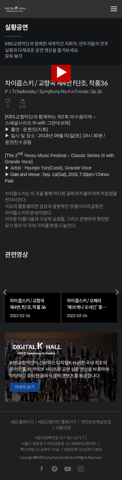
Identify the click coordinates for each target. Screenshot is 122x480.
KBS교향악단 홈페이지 (57, 422)
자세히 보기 (24, 387)
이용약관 (63, 428)
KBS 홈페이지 (22, 422)
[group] (32, 292)
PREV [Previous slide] (5, 292)
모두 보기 (13, 56)
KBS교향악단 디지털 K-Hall (37, 9)
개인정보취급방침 (96, 422)
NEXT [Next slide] (117, 292)
